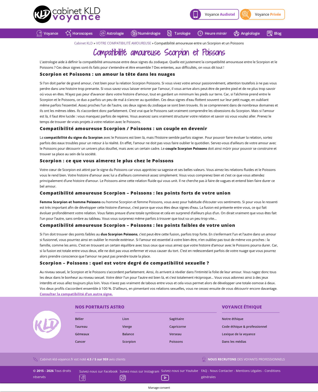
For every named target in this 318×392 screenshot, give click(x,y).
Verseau (175, 334)
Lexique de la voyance (238, 334)
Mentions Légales (249, 371)
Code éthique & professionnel (244, 327)
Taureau (81, 327)
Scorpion (129, 342)
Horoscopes (82, 33)
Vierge (127, 327)
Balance (128, 334)
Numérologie (149, 33)
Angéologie (250, 33)
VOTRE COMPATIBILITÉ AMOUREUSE (123, 43)
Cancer (80, 342)
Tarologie (182, 33)
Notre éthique (232, 319)
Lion (125, 319)
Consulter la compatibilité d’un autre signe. (76, 294)
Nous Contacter (221, 371)
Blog (277, 33)
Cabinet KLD (83, 43)
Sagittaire (176, 319)
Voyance (220, 14)
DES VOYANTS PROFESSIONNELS (243, 360)
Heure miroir (216, 33)
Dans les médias (234, 342)
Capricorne (177, 327)
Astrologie (115, 33)
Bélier (79, 319)
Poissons (176, 342)
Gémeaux (82, 334)
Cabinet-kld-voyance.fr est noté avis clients (79, 360)
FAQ (204, 371)
